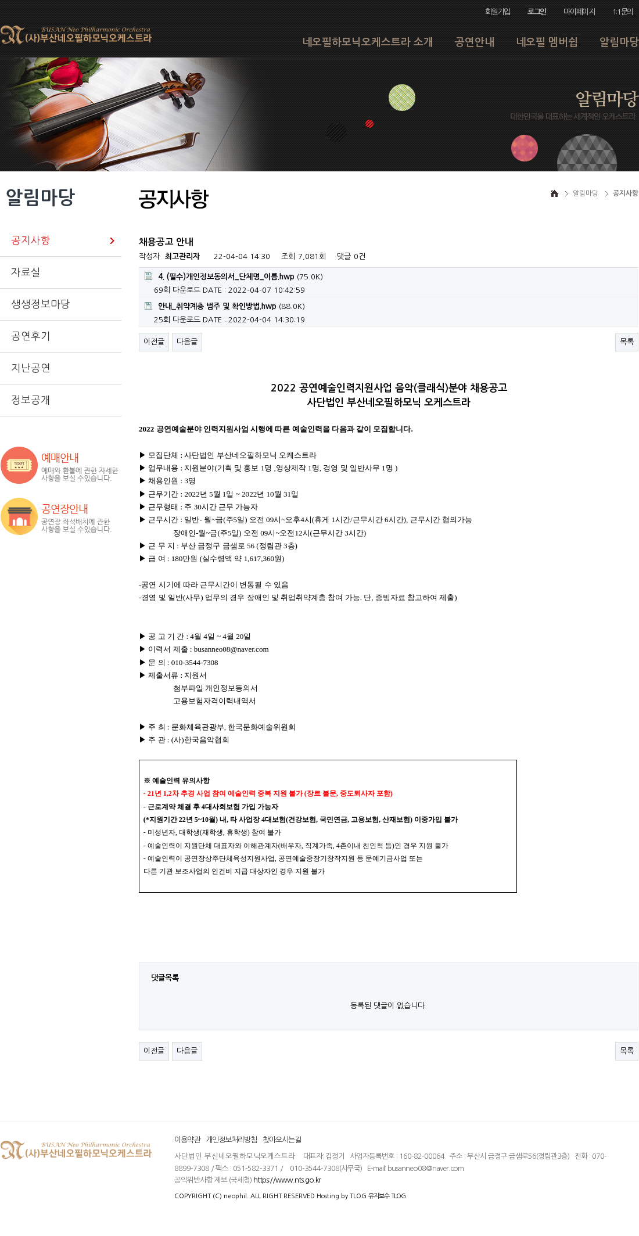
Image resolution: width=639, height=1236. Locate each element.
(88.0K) (225, 306)
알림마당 (619, 42)
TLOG (358, 1195)
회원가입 (497, 12)
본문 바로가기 (0, 0)
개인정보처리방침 (231, 1140)
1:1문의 (622, 12)
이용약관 (187, 1140)
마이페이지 (578, 12)
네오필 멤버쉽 (547, 42)
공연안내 (474, 42)
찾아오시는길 (282, 1140)
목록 (627, 342)
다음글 (187, 342)
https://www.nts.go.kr (287, 1180)
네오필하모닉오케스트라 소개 (367, 42)
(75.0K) (234, 276)
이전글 (153, 342)
